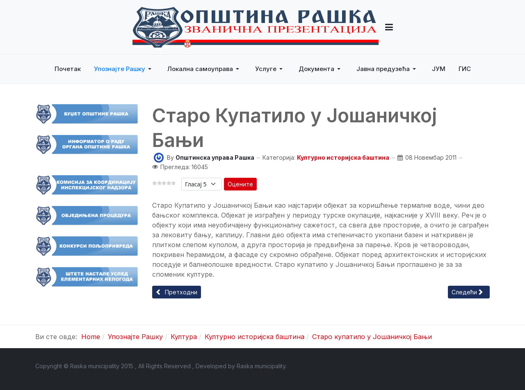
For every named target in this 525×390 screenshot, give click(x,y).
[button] (389, 27)
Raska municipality (261, 365)
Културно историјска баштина (343, 157)
